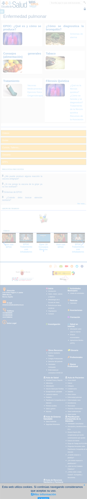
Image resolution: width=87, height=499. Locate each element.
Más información (43, 494)
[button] (84, 485)
